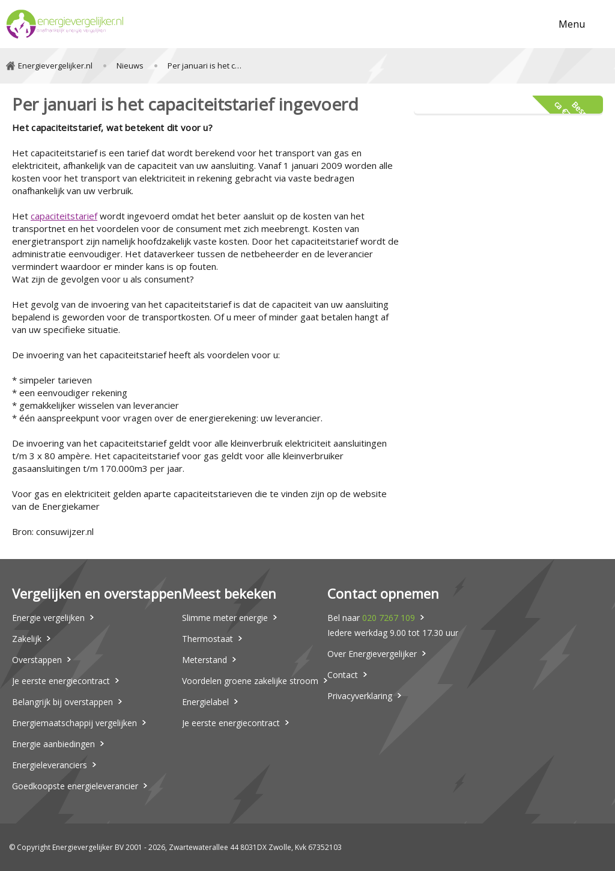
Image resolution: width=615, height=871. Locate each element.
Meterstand (204, 659)
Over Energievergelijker (372, 653)
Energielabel (205, 701)
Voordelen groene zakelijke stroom (250, 680)
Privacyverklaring (359, 695)
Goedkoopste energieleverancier (75, 786)
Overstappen (37, 659)
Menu (572, 24)
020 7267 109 (388, 617)
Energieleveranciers (49, 765)
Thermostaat (207, 638)
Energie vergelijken (48, 617)
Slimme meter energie (225, 617)
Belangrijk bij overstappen (62, 701)
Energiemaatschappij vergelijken (74, 723)
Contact (342, 674)
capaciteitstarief (64, 216)
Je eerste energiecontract (61, 680)
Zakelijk (26, 638)
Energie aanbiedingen (53, 744)
